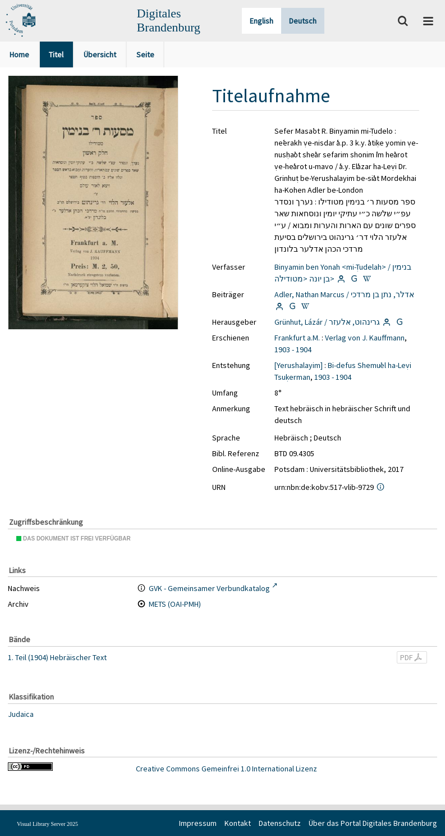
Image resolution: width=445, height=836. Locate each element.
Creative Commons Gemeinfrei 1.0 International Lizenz (226, 769)
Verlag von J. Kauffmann (365, 338)
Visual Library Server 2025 (47, 824)
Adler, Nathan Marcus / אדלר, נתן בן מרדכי (344, 294)
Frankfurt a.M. (297, 338)
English (261, 21)
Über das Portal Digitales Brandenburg (373, 823)
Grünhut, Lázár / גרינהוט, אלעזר (327, 322)
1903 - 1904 (292, 349)
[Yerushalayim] (298, 365)
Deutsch (302, 21)
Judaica (21, 714)
